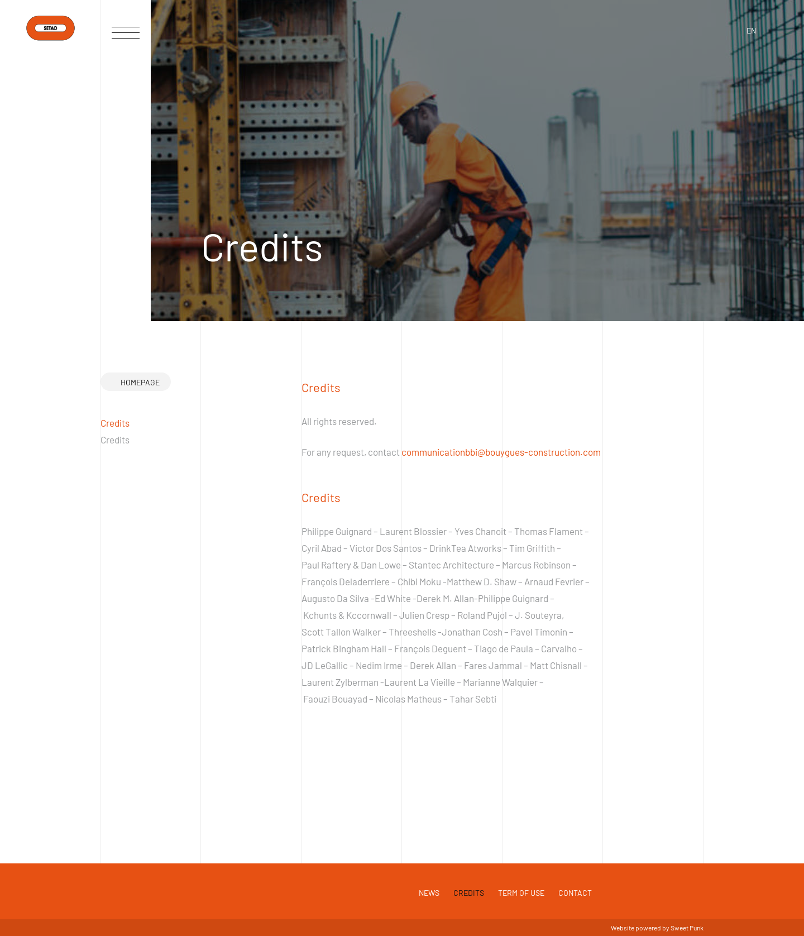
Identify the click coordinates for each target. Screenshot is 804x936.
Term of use (521, 892)
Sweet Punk (687, 928)
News (429, 892)
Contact (575, 892)
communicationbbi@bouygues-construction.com (501, 451)
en (751, 30)
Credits (468, 892)
